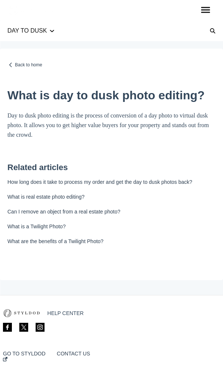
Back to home (28, 64)
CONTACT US (73, 354)
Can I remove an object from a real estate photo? (63, 212)
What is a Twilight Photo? (36, 226)
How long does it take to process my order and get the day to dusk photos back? (99, 182)
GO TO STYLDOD (24, 356)
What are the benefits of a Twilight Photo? (55, 241)
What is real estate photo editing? (46, 197)
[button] (205, 10)
